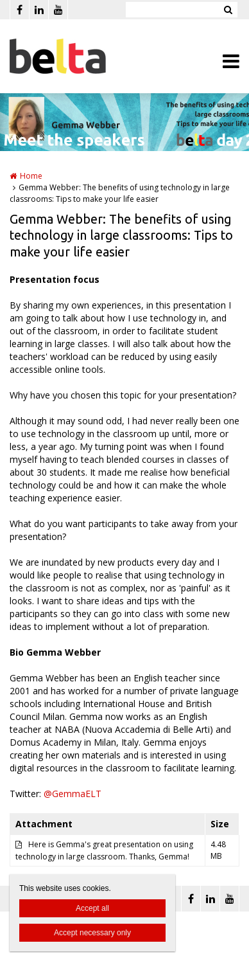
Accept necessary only (92, 932)
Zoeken (227, 9)
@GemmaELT (72, 793)
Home (31, 175)
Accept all (92, 908)
